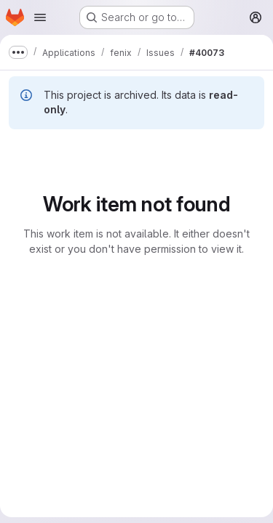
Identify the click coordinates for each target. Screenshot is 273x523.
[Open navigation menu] (40, 17)
